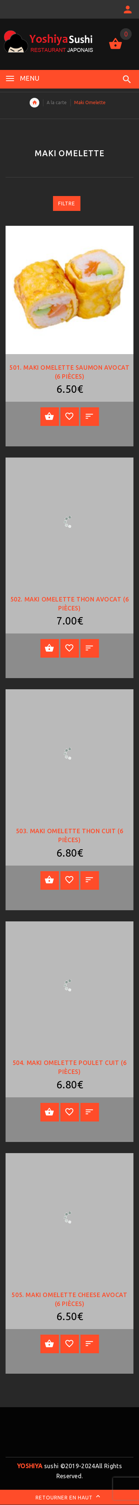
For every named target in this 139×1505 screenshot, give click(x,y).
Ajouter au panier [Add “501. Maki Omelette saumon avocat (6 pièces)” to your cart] (49, 416)
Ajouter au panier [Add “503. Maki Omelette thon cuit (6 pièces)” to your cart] (49, 880)
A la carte (57, 102)
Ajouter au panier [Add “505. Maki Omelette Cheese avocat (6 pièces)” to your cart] (49, 1344)
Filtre (66, 203)
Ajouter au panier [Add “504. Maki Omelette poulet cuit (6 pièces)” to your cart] (49, 1112)
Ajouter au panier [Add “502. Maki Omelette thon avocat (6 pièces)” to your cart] (49, 648)
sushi (38, 1466)
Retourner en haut (69, 1497)
